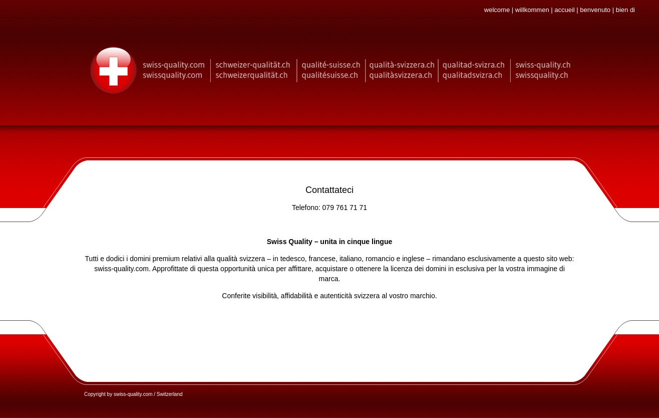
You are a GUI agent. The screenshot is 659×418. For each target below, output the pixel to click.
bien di (625, 10)
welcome (497, 10)
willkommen (532, 10)
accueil (564, 10)
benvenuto (595, 10)
